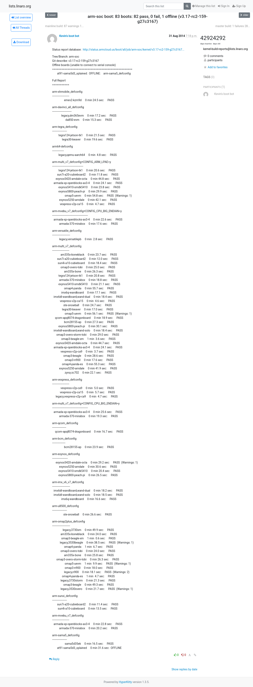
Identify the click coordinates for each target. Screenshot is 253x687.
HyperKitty (125, 682)
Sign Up (239, 6)
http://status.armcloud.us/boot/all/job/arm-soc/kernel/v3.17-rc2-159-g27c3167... (133, 49)
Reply (54, 659)
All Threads (21, 27)
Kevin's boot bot (69, 36)
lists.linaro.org (20, 6)
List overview (21, 17)
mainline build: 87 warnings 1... (64, 26)
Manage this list (203, 6)
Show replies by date (184, 669)
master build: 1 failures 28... (233, 26)
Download (21, 42)
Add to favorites (215, 67)
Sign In (224, 6)
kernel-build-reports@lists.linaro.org (225, 49)
